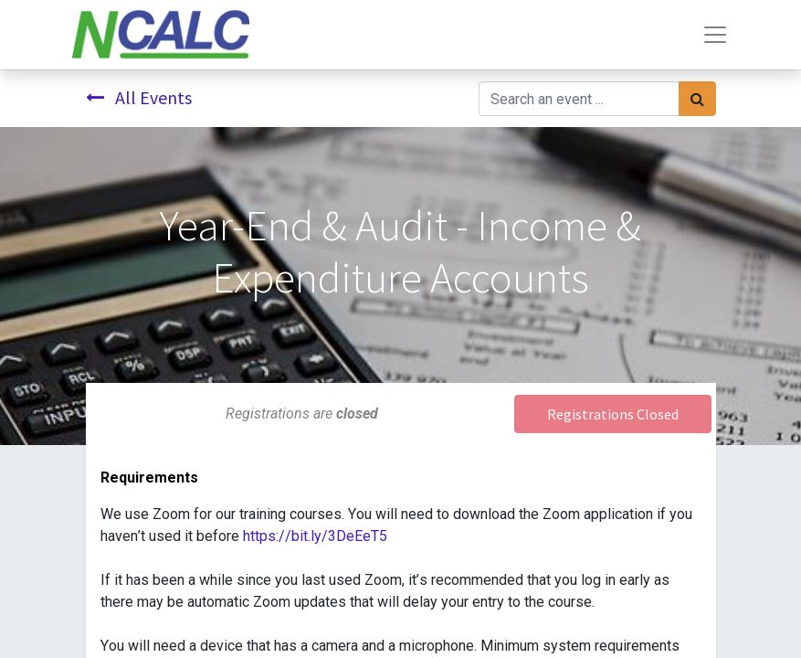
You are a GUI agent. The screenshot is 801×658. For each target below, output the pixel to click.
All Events (139, 97)
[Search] (697, 98)
